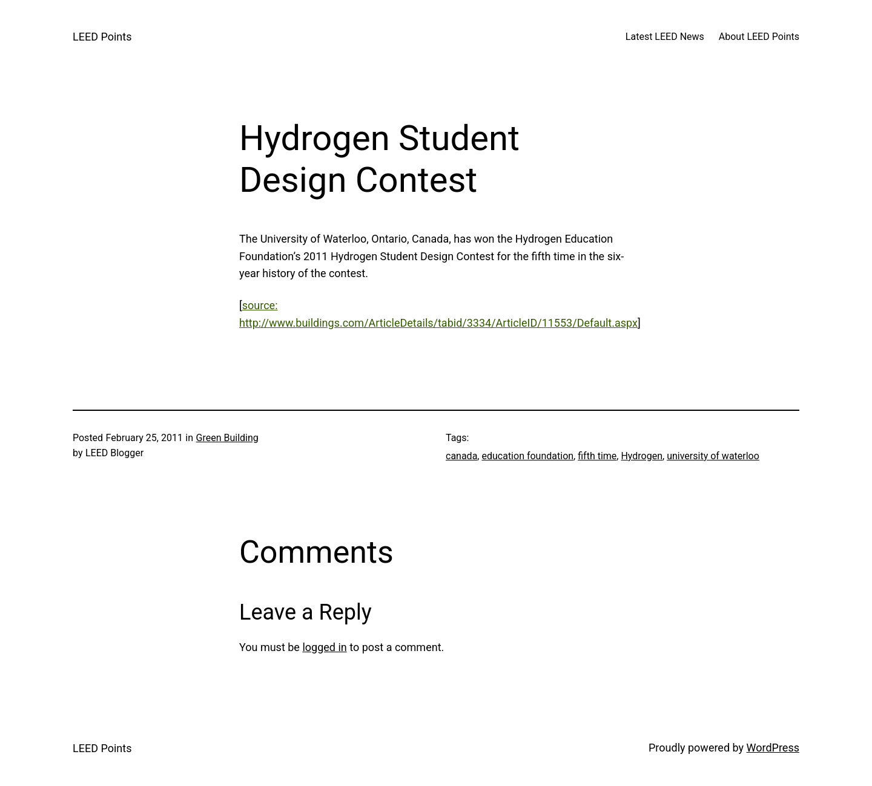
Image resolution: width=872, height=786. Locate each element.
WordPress (773, 747)
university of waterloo (713, 456)
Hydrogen (641, 456)
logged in (324, 647)
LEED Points (102, 36)
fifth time (597, 456)
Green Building (227, 438)
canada (461, 456)
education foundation (527, 456)
